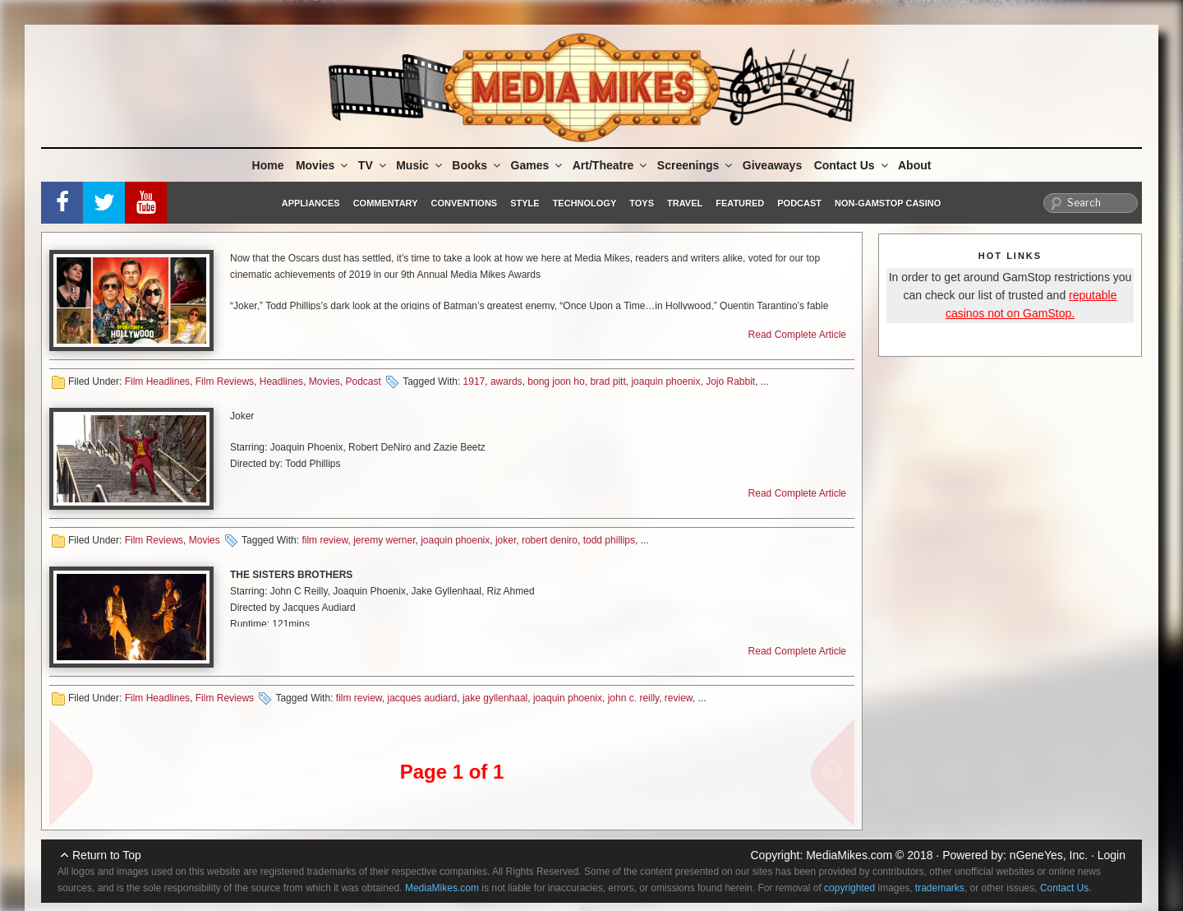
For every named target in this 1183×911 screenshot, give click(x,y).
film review (325, 540)
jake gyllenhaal (495, 698)
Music (420, 165)
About (914, 165)
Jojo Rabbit (730, 381)
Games (538, 165)
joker (505, 540)
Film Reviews (225, 381)
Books (477, 165)
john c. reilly (633, 698)
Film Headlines (157, 381)
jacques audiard (422, 698)
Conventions (463, 203)
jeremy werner (384, 540)
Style (524, 203)
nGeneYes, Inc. (1049, 855)
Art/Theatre (611, 165)
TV (373, 165)
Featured (740, 203)
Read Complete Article (797, 334)
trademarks (939, 888)
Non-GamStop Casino (888, 203)
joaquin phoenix (665, 381)
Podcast (799, 203)
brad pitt (607, 381)
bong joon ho (555, 381)
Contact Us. (1066, 888)
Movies (323, 165)
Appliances (311, 203)
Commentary (385, 203)
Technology (585, 203)
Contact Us (852, 165)
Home (268, 165)
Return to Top (106, 855)
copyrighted (849, 888)
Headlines (281, 381)
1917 (474, 381)
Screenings (695, 165)
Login (1111, 855)
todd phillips (609, 540)
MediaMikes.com (849, 855)
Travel (684, 203)
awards (506, 381)
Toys (641, 203)
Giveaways (772, 165)
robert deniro (550, 540)
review (679, 698)
